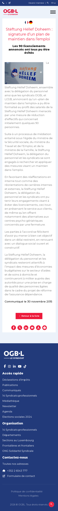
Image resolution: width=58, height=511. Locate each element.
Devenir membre (36, 3)
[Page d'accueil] (14, 12)
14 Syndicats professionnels (19, 395)
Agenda (7, 411)
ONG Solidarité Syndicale (17, 450)
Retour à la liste (29, 316)
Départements (11, 435)
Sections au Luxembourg (18, 440)
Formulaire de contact (21, 476)
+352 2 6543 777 (17, 470)
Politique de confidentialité (27, 491)
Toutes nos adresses (15, 463)
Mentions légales (28, 495)
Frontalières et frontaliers (18, 445)
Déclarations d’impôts (16, 379)
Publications (10, 385)
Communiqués (11, 390)
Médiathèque (10, 400)
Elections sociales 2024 (17, 416)
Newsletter (9, 406)
